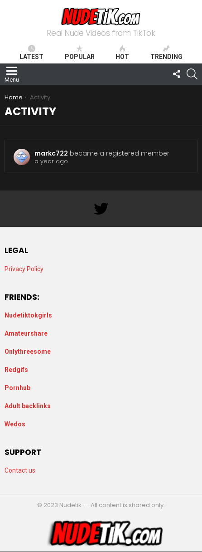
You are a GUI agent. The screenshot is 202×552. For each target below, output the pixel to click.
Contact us (20, 470)
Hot (122, 52)
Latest (31, 52)
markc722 (51, 153)
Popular (80, 52)
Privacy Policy (24, 269)
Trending (166, 52)
